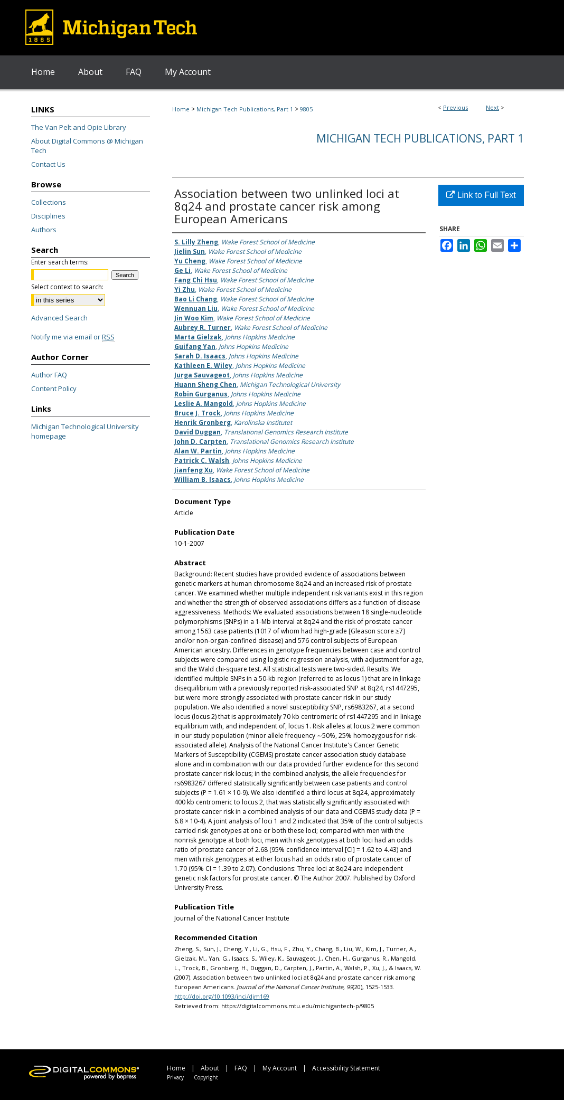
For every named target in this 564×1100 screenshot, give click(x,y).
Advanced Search (59, 318)
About (210, 1068)
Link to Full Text (480, 195)
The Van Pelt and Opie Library (78, 127)
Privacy (175, 1077)
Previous (455, 107)
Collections (48, 202)
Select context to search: (67, 286)
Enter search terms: (60, 262)
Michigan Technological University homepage (85, 431)
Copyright (206, 1077)
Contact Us (48, 164)
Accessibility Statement (346, 1068)
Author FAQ (49, 375)
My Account (279, 1068)
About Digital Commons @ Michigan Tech (87, 145)
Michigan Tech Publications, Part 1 (244, 109)
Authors (44, 229)
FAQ (240, 1068)
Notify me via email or (73, 337)
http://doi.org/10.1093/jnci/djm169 (221, 996)
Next (492, 107)
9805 (306, 109)
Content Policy (54, 388)
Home (181, 109)
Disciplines (48, 216)
